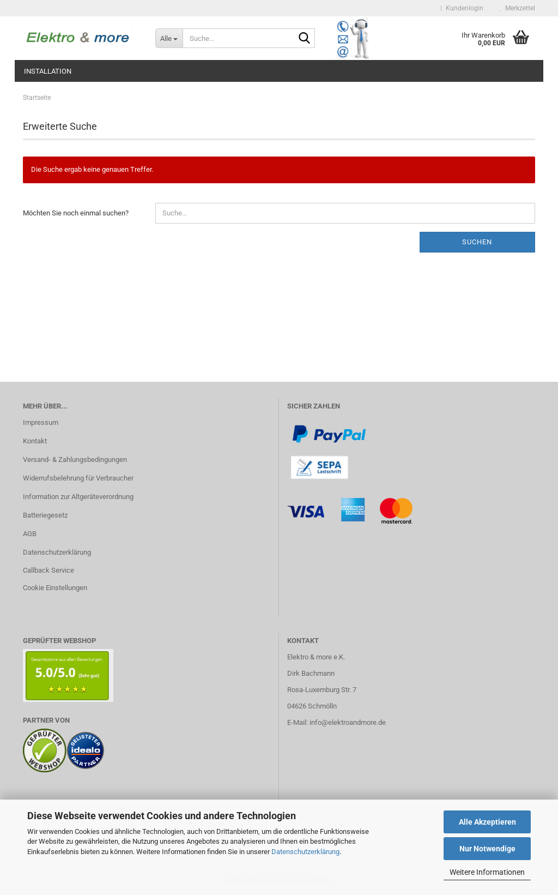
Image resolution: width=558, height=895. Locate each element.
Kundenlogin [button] (461, 8)
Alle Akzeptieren (487, 822)
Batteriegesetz (45, 515)
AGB (30, 534)
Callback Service (48, 570)
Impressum (40, 422)
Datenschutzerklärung (305, 852)
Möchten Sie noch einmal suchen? (76, 213)
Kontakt (35, 441)
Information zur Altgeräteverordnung (78, 496)
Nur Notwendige (487, 848)
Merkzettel (517, 8)
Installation (47, 71)
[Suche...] (169, 38)
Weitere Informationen (487, 872)
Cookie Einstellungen (55, 588)
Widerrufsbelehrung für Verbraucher (78, 478)
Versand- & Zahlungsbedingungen (75, 459)
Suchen (477, 242)
